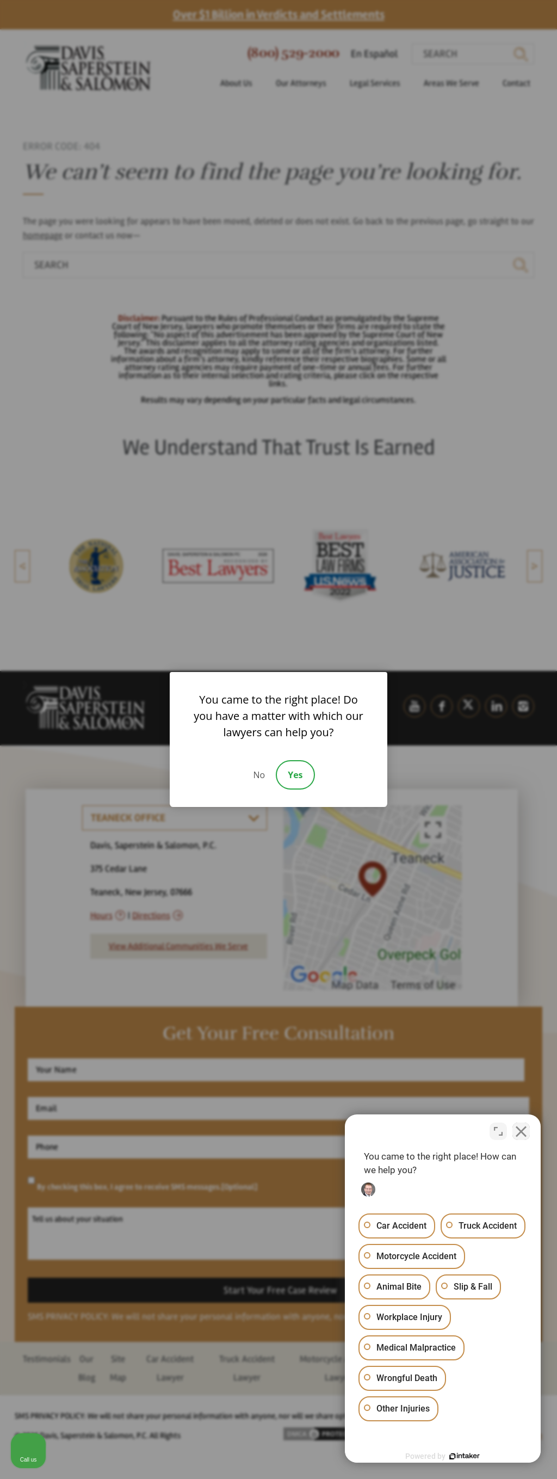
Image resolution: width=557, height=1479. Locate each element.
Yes (295, 775)
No (259, 775)
